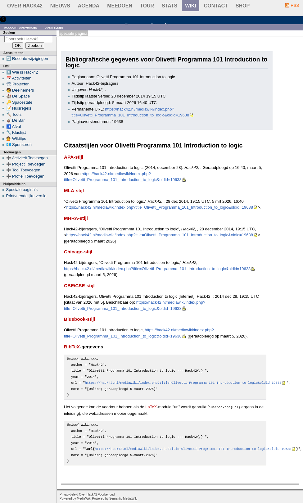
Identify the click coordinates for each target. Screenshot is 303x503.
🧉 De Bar (15, 120)
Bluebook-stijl (79, 319)
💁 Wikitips (16, 138)
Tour (147, 5)
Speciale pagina (73, 33)
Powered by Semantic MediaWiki (115, 498)
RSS (295, 5)
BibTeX (72, 346)
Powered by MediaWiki (75, 498)
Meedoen (119, 5)
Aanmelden (54, 27)
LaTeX (151, 407)
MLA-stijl (74, 190)
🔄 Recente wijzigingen (27, 58)
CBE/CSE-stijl (79, 285)
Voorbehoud (106, 494)
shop (243, 5)
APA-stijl (73, 157)
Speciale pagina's (22, 189)
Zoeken (9, 32)
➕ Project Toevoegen (26, 164)
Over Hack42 (25, 5)
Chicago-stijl (78, 251)
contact (216, 5)
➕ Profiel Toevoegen (25, 176)
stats (169, 5)
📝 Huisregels (18, 108)
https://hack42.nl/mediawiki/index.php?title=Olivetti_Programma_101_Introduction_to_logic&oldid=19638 (159, 207)
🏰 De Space (18, 96)
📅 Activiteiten (19, 78)
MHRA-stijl (76, 218)
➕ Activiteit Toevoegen (27, 158)
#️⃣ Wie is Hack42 (22, 72)
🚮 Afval (13, 126)
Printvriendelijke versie (26, 195)
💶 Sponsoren (19, 144)
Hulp (12, 19)
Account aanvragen (20, 27)
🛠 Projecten (18, 84)
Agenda (88, 5)
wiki (190, 5)
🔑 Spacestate (19, 102)
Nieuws (60, 5)
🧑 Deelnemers (20, 90)
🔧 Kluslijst (16, 132)
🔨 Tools (14, 114)
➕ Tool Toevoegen (23, 170)
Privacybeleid (69, 494)
